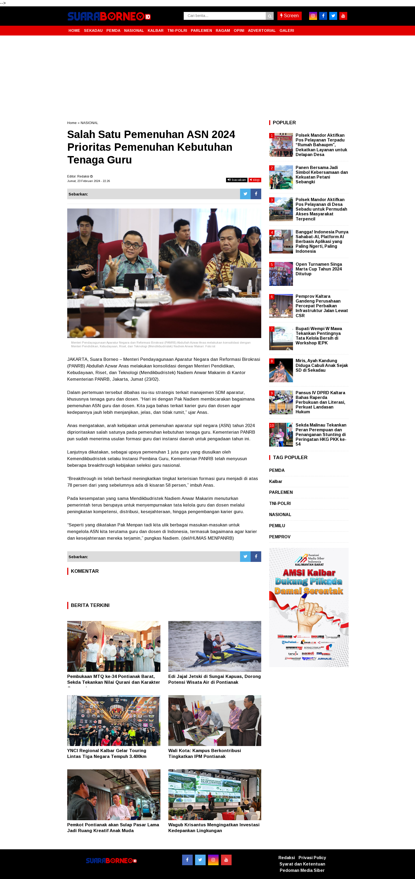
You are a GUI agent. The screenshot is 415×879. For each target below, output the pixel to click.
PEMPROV (280, 537)
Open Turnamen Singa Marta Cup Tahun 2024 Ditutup (319, 269)
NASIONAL (134, 30)
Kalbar (275, 481)
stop (255, 180)
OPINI (239, 30)
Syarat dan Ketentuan (302, 864)
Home (71, 123)
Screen (289, 15)
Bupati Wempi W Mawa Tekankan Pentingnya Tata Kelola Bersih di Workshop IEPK (319, 335)
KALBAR (156, 30)
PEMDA (113, 30)
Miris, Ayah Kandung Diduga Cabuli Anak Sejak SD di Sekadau (322, 365)
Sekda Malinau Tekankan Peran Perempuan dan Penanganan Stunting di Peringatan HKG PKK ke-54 (321, 435)
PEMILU (277, 525)
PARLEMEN (201, 30)
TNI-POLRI (177, 30)
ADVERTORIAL (262, 30)
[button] (342, 28)
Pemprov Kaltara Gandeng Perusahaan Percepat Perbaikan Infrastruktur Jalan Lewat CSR (322, 306)
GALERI (286, 30)
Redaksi (286, 857)
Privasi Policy (312, 857)
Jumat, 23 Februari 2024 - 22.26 (88, 181)
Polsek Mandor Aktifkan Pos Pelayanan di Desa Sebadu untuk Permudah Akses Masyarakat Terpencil (321, 209)
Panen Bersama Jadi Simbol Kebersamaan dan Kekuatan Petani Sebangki (322, 174)
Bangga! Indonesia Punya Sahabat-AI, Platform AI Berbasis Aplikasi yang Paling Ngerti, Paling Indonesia (322, 242)
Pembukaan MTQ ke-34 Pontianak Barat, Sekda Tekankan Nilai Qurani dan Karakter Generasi (113, 682)
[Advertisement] (207, 78)
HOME (74, 30)
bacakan (237, 180)
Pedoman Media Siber (302, 870)
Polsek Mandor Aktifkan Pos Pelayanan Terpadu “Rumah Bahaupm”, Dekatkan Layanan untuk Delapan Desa (321, 145)
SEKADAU (93, 30)
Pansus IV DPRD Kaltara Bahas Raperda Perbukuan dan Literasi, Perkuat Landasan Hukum (320, 402)
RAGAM (223, 30)
